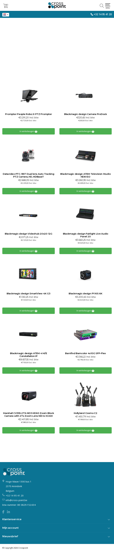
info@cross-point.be (16, 500)
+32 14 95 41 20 (103, 14)
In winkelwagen (28, 131)
